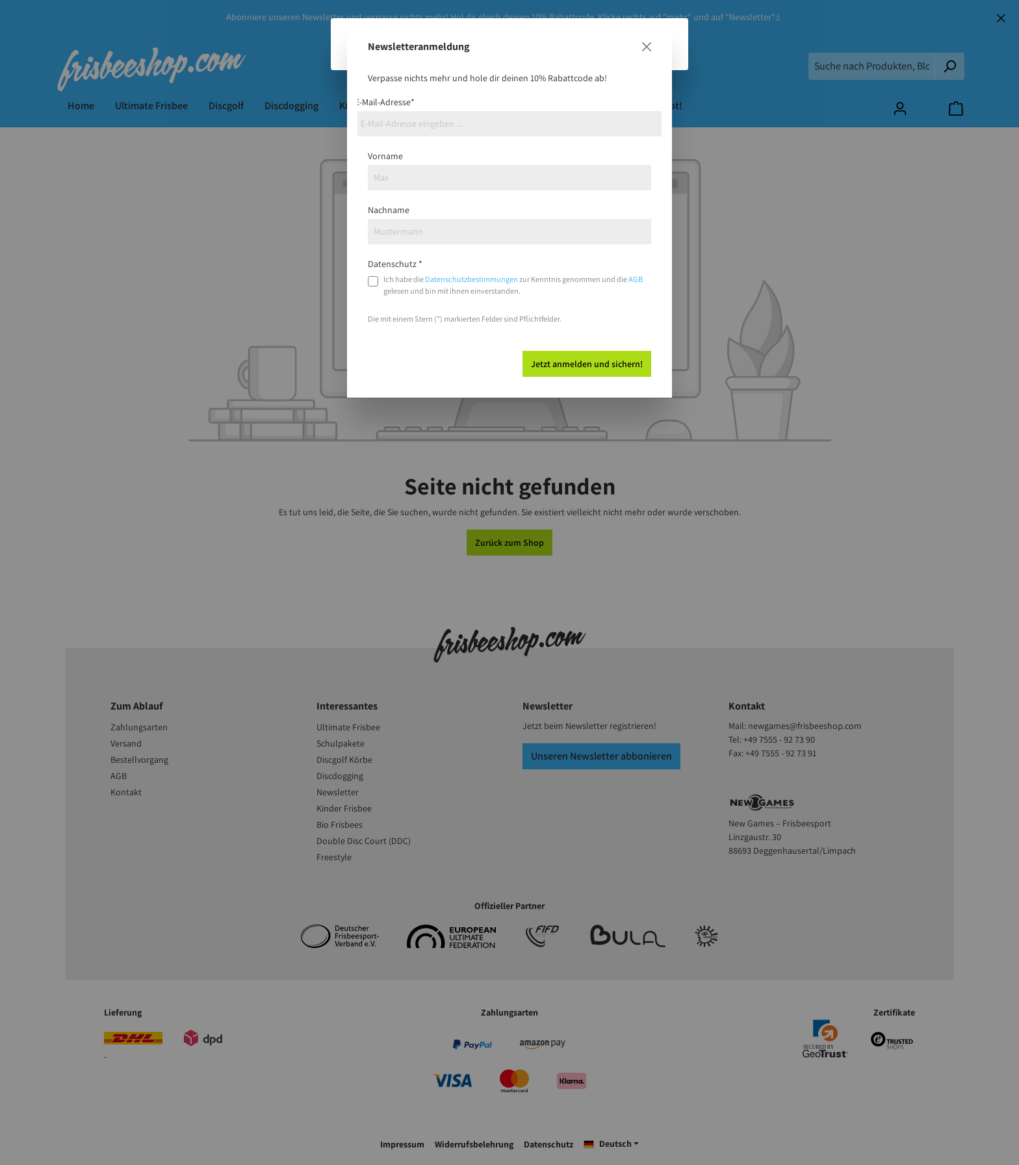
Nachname (388, 210)
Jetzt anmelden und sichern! (587, 364)
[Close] (646, 47)
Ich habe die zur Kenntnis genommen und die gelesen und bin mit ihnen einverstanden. (513, 285)
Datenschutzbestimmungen (471, 279)
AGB (635, 279)
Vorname (385, 156)
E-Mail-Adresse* (385, 102)
